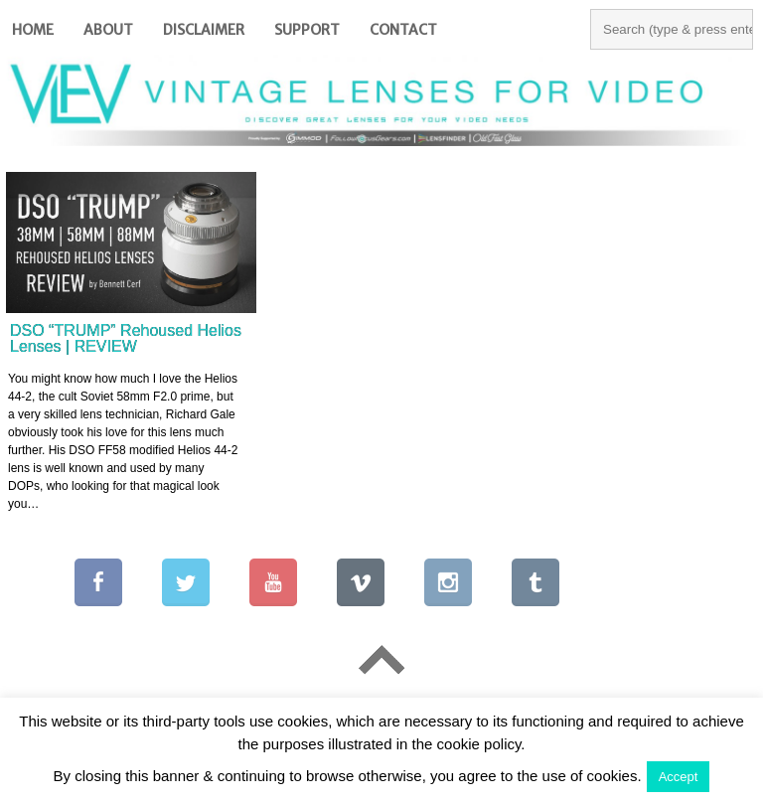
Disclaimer (203, 30)
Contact (403, 30)
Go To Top (381, 659)
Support (307, 30)
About (108, 30)
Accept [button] (678, 776)
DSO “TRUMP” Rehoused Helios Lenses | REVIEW (125, 338)
